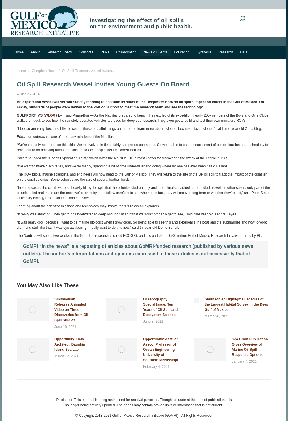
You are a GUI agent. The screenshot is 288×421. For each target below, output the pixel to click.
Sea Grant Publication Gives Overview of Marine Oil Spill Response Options (250, 347)
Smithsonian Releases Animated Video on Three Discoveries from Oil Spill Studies (71, 309)
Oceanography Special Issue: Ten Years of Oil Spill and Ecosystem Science (160, 307)
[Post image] (33, 309)
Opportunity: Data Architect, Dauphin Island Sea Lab (69, 344)
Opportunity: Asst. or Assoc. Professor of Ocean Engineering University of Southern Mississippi (160, 349)
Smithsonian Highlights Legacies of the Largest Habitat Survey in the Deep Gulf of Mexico (236, 304)
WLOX (50, 115)
